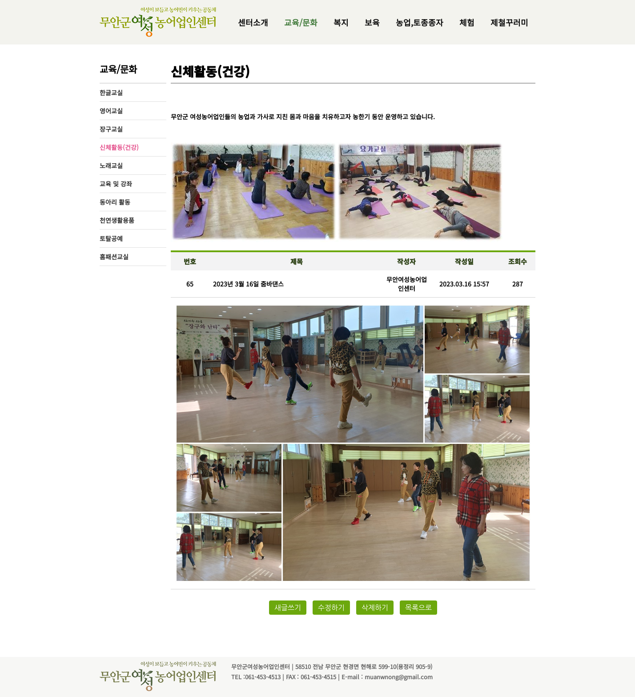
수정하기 (331, 607)
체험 (466, 22)
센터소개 (253, 22)
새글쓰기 (287, 607)
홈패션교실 (114, 256)
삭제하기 (375, 607)
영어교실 (111, 110)
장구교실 (111, 129)
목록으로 (418, 607)
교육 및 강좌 (116, 183)
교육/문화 (301, 22)
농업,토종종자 (419, 22)
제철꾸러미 (509, 22)
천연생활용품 (117, 220)
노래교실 (111, 165)
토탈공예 (111, 238)
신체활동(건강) (119, 147)
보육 (372, 22)
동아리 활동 (115, 201)
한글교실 (111, 92)
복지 (341, 22)
